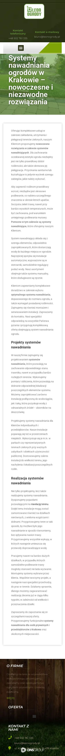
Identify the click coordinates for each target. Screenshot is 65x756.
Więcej (11, 698)
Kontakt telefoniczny (18, 32)
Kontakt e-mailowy (47, 32)
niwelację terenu (39, 504)
